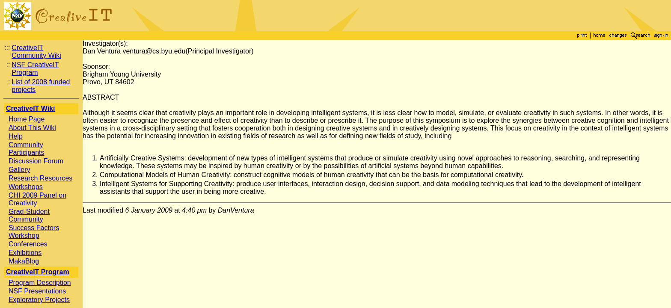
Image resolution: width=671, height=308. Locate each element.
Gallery (19, 169)
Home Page (27, 119)
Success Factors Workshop (34, 231)
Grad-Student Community (29, 215)
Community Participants (27, 148)
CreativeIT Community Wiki (36, 51)
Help (16, 136)
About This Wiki (32, 127)
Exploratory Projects (39, 299)
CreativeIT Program (37, 271)
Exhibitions (25, 252)
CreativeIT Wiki (30, 108)
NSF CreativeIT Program (35, 68)
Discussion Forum (36, 161)
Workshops (26, 186)
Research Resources (40, 178)
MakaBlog (24, 261)
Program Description (40, 282)
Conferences (28, 244)
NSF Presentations (37, 291)
